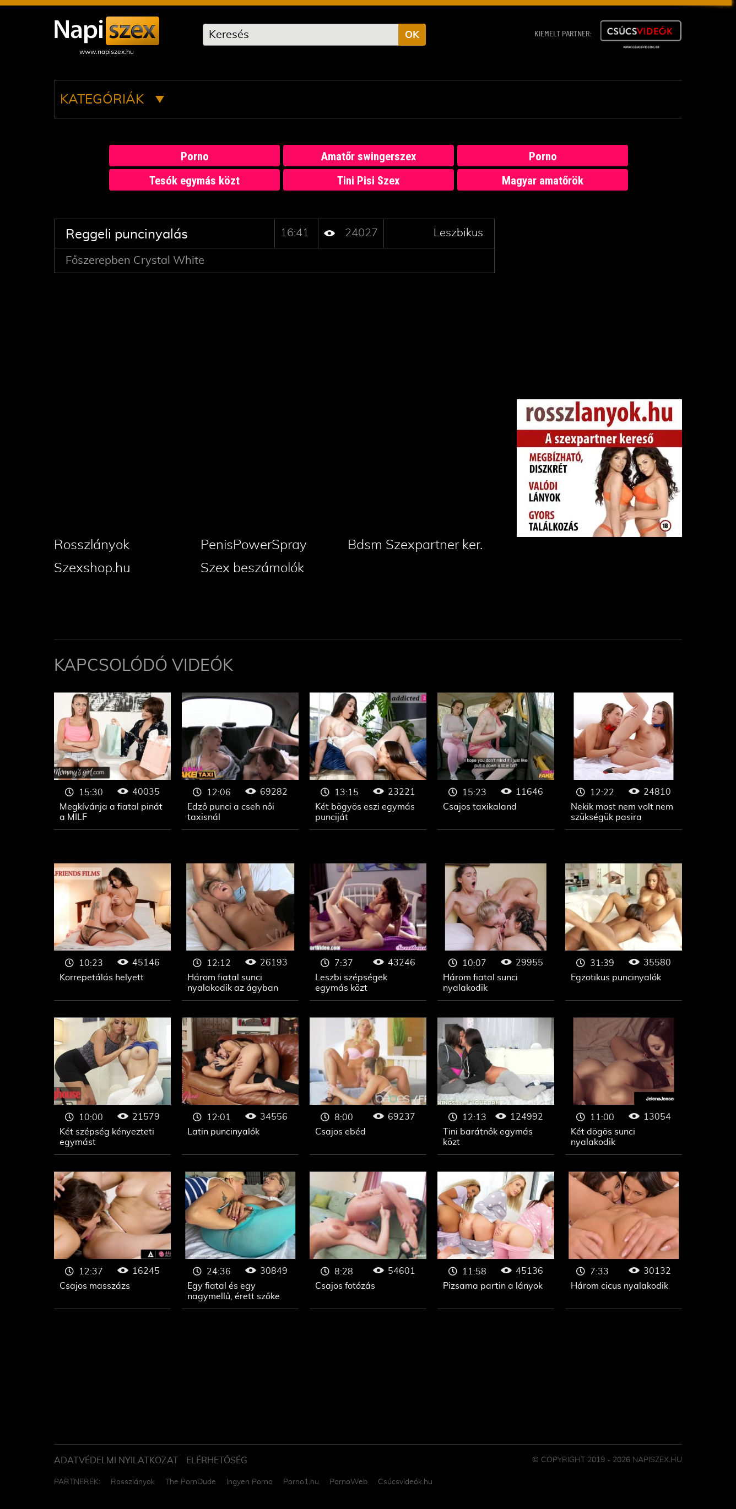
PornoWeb (348, 1482)
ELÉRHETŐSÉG (216, 1460)
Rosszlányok (91, 545)
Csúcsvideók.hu (405, 1482)
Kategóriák (112, 99)
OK (412, 35)
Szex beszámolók (252, 568)
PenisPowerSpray (254, 545)
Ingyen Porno (249, 1482)
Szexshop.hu (92, 568)
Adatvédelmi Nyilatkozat (116, 1460)
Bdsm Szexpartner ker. (415, 545)
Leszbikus (458, 232)
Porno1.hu (301, 1482)
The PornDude (190, 1482)
